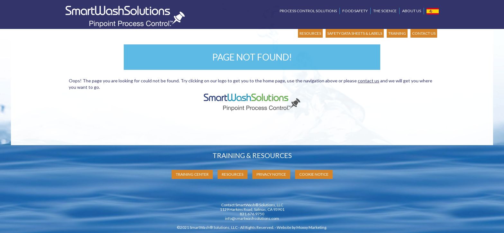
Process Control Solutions (308, 10)
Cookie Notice (313, 174)
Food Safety (355, 10)
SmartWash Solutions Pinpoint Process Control (125, 16)
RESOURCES (310, 33)
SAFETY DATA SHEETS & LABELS (354, 33)
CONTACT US (424, 33)
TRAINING (397, 33)
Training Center (192, 174)
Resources (232, 174)
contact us (368, 80)
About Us (411, 10)
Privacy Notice (271, 174)
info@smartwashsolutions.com (252, 218)
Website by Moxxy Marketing (301, 227)
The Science (385, 10)
